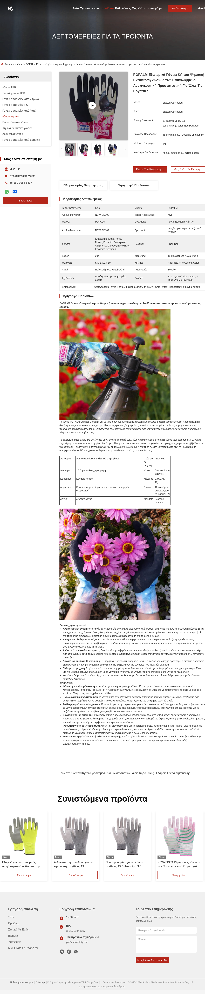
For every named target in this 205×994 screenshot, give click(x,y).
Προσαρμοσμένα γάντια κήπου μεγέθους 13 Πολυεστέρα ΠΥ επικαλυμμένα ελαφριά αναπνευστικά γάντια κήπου (124, 865)
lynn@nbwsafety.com (22, 175)
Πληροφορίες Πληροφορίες (83, 185)
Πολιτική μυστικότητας (21, 982)
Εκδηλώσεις (123, 8)
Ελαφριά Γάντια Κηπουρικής (173, 773)
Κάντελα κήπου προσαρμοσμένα (91, 773)
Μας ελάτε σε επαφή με (147, 8)
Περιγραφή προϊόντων (134, 185)
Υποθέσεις (14, 941)
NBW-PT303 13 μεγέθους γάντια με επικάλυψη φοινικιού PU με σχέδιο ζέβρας (179, 865)
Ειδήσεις (13, 935)
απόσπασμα (180, 8)
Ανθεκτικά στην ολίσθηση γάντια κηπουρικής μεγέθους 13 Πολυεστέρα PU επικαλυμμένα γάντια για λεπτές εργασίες (73, 865)
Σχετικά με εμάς (90, 8)
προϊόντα (107, 8)
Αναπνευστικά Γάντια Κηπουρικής (133, 773)
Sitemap (40, 982)
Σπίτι (76, 8)
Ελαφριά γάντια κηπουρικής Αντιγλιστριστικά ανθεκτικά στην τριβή (21, 865)
